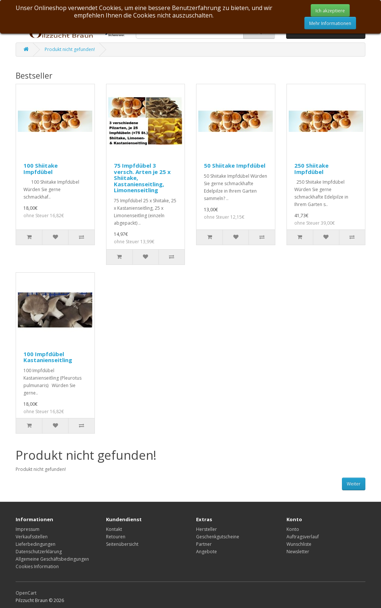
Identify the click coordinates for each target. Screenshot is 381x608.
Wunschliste (298, 544)
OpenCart (26, 593)
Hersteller (206, 529)
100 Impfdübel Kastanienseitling (47, 357)
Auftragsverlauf (302, 536)
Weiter (354, 484)
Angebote (206, 551)
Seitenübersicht (122, 544)
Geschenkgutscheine (217, 536)
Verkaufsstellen (32, 536)
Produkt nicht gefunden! (70, 49)
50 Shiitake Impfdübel (234, 165)
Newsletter (297, 551)
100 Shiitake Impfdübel (40, 168)
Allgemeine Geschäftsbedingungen (52, 559)
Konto (292, 529)
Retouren (115, 536)
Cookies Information (37, 566)
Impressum (27, 529)
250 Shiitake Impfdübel (311, 168)
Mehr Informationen (330, 23)
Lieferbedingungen (35, 544)
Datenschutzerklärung (39, 551)
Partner (204, 544)
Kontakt (114, 529)
